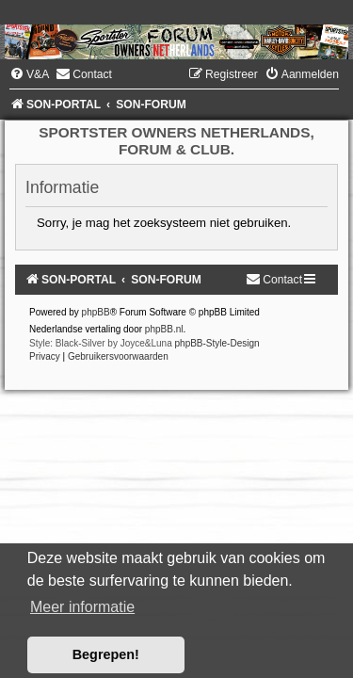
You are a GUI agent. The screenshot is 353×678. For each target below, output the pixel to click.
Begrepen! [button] (105, 654)
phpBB (96, 312)
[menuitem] (29, 74)
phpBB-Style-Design (217, 343)
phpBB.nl (164, 329)
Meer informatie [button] (82, 607)
